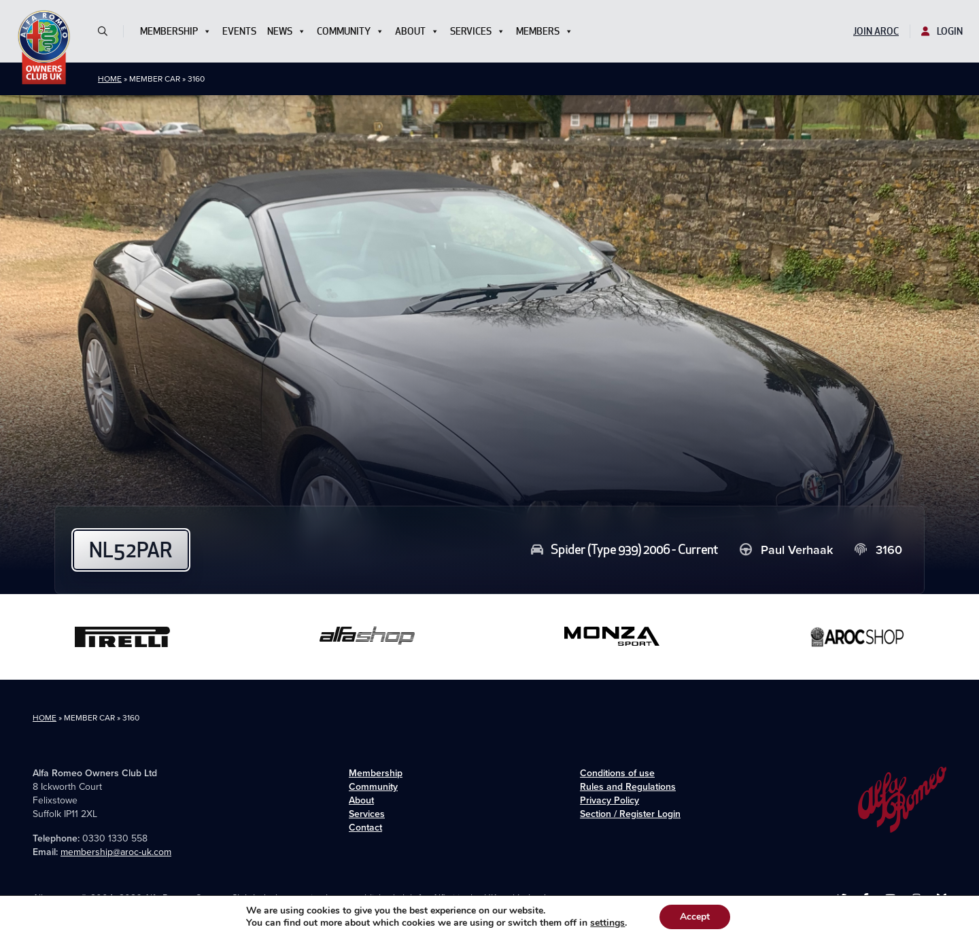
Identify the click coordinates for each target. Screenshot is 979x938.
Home (110, 79)
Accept (695, 916)
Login (942, 31)
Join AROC (876, 31)
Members (544, 31)
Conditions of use (617, 773)
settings (607, 923)
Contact (365, 827)
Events (239, 31)
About (417, 31)
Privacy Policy (609, 800)
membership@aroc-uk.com (116, 852)
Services (477, 31)
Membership (175, 31)
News (286, 31)
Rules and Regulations (628, 787)
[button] (108, 31)
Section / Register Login (630, 814)
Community (350, 31)
